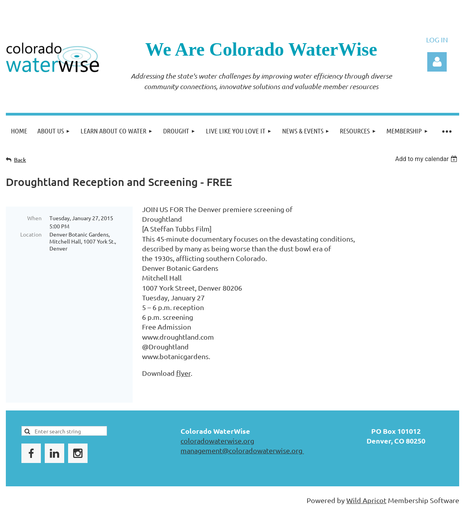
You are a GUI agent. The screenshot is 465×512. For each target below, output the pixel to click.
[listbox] (427, 159)
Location (31, 234)
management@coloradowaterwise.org (242, 450)
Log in (437, 62)
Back (20, 159)
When (34, 217)
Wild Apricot (366, 500)
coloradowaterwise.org (217, 441)
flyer (183, 373)
